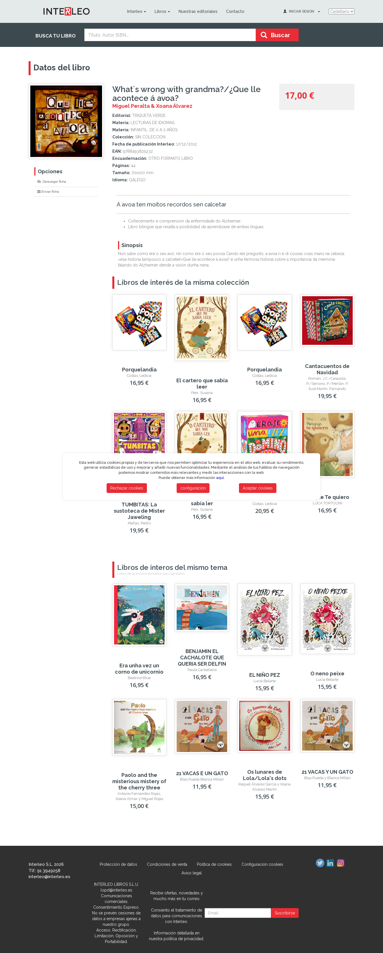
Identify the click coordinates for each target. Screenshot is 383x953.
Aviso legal (191, 873)
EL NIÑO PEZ (264, 675)
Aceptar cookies (258, 488)
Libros (162, 11)
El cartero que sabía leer (202, 383)
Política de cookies (214, 864)
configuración (193, 488)
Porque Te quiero (327, 497)
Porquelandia (139, 370)
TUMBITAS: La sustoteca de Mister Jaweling (139, 511)
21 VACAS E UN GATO (202, 773)
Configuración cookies (262, 864)
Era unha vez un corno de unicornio (139, 668)
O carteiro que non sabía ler (202, 500)
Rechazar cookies (126, 488)
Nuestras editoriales (197, 11)
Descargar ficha (51, 182)
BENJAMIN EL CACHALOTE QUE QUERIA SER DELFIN (202, 657)
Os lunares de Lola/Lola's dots (264, 775)
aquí (220, 477)
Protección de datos (118, 864)
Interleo (136, 11)
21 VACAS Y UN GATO (327, 772)
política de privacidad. (183, 938)
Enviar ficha (48, 192)
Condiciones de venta (167, 864)
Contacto (235, 11)
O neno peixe (327, 674)
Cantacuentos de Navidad (327, 369)
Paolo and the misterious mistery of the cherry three (139, 781)
